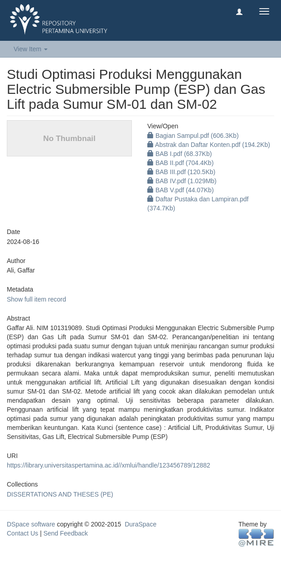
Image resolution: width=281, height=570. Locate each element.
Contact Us (22, 533)
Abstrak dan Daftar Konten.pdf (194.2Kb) (208, 144)
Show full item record (36, 299)
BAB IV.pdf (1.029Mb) (182, 181)
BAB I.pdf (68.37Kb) (179, 153)
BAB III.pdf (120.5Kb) (181, 171)
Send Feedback (66, 533)
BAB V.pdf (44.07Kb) (180, 190)
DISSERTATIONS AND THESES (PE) (60, 494)
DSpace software (31, 524)
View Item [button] (31, 49)
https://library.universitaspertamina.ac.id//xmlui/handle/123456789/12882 (108, 465)
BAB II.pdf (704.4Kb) (180, 162)
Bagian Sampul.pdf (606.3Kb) (193, 135)
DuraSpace (140, 524)
